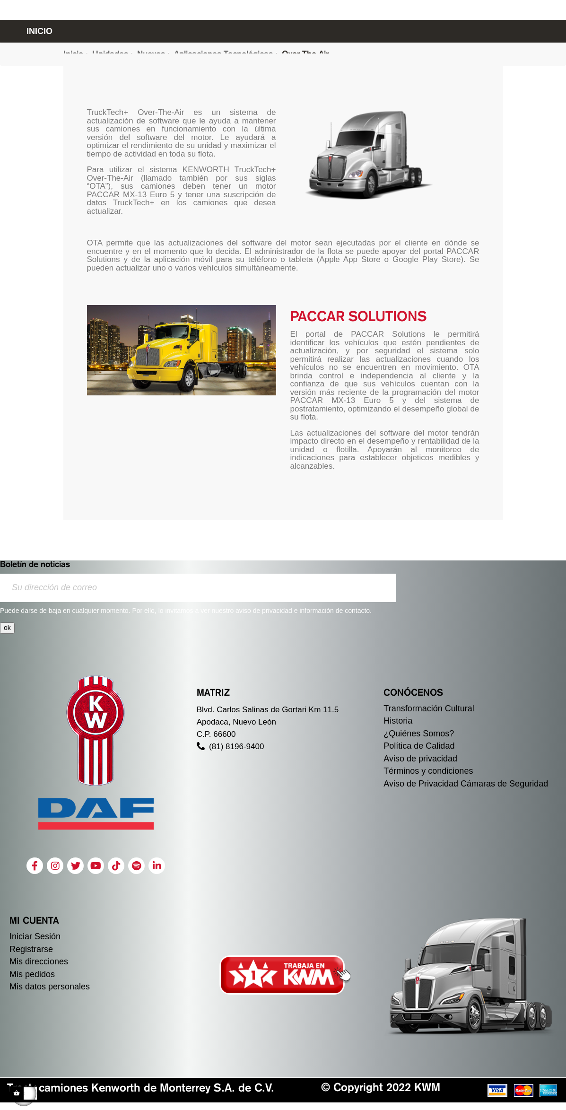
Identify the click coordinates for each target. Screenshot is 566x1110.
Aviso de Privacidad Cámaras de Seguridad (465, 783)
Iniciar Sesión (35, 936)
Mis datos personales (49, 986)
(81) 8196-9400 (230, 746)
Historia (397, 720)
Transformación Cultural (428, 708)
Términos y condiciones (428, 771)
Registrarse (31, 949)
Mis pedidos (32, 974)
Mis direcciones (38, 961)
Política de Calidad (418, 746)
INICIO (39, 31)
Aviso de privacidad (420, 758)
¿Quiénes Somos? (418, 733)
